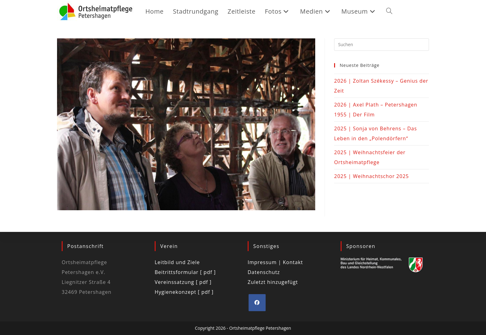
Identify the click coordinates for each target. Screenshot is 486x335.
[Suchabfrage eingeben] (381, 44)
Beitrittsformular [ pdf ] (185, 272)
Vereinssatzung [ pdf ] (183, 282)
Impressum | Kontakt (275, 262)
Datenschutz (264, 272)
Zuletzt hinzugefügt (273, 282)
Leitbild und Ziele (177, 262)
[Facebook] (257, 302)
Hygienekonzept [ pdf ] (184, 292)
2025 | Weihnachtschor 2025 (371, 176)
